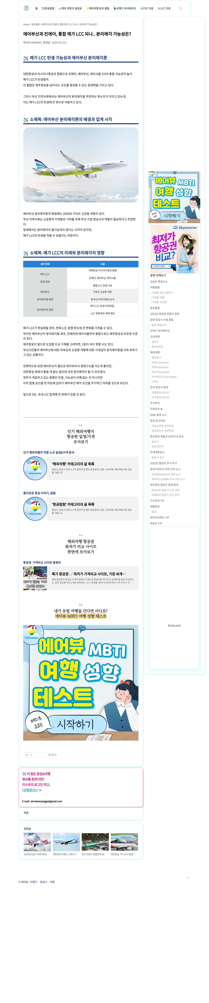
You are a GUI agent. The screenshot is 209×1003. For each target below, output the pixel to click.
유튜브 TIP (156, 523)
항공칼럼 (155, 308)
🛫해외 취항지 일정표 (70, 8)
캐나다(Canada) (160, 372)
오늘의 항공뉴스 (159, 281)
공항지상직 (158, 446)
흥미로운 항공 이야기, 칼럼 (39, 493)
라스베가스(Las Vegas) (164, 376)
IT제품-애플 (158, 297)
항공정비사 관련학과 (163, 430)
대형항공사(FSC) (161, 392)
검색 (180, 8)
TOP (187, 991)
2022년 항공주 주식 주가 (163, 463)
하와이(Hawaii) (160, 367)
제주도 (155, 342)
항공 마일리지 (159, 325)
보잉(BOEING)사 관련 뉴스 (166, 474)
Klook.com (174, 625)
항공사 (155, 441)
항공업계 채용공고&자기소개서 (167, 436)
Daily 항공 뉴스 (158, 415)
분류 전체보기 (158, 275)
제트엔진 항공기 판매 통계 (164, 485)
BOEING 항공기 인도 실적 (166, 490)
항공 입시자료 (157, 420)
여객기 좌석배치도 (160, 330)
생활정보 (155, 506)
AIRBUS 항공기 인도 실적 (165, 495)
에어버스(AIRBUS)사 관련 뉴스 (168, 479)
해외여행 (155, 352)
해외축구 (156, 357)
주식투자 (155, 403)
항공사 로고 (158, 457)
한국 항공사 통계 (159, 387)
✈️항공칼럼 (48, 8)
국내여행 (155, 336)
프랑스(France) (160, 362)
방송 (154, 512)
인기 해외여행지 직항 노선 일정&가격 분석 (48, 452)
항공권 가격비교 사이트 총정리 (42, 562)
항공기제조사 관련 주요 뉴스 (165, 469)
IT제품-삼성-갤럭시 (162, 292)
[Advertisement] (81, 766)
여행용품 (155, 287)
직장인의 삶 (156, 409)
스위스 (155, 381)
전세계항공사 (157, 452)
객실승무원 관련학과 (163, 426)
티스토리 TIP (157, 500)
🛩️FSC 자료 (146, 8)
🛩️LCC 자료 (164, 8)
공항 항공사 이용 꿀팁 (162, 319)
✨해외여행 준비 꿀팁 (97, 8)
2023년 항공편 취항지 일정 (164, 314)
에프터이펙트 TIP (159, 517)
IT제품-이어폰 (159, 302)
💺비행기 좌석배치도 (124, 8)
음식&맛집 (157, 346)
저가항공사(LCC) (161, 397)
